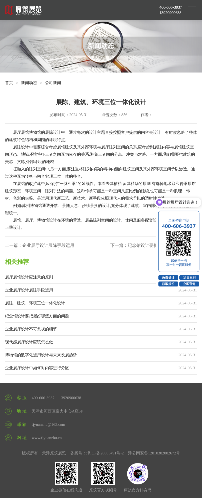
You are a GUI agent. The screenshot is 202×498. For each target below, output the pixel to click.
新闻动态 (29, 83)
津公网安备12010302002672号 (154, 453)
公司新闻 (53, 83)
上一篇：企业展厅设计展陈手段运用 (39, 245)
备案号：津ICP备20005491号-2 (97, 453)
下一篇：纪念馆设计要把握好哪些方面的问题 (153, 245)
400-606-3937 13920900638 (170, 10)
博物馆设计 (47, 220)
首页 (9, 83)
